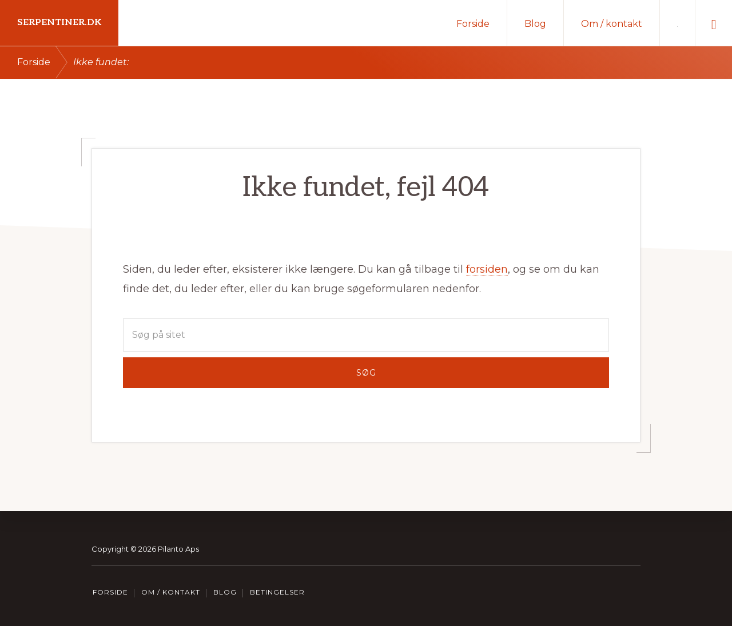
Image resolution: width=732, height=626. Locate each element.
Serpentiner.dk (59, 22)
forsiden (487, 269)
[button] (713, 23)
